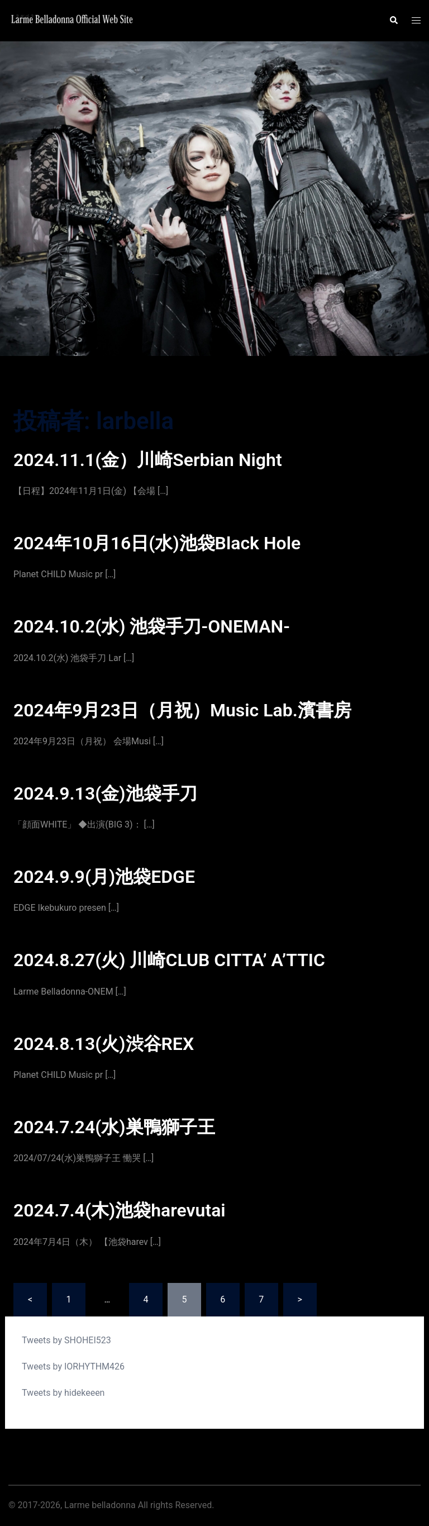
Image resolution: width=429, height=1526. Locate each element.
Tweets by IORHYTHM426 (73, 1366)
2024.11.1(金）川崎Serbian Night (147, 459)
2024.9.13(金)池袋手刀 (105, 793)
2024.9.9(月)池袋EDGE (104, 876)
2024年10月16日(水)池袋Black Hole (157, 543)
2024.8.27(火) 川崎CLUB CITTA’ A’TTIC (169, 960)
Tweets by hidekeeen (63, 1392)
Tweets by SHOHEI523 (66, 1340)
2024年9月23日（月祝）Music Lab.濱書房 (182, 710)
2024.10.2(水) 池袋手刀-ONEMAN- (151, 626)
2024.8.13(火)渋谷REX (103, 1043)
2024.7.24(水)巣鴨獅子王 (114, 1127)
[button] (393, 20)
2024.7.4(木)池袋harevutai (119, 1210)
